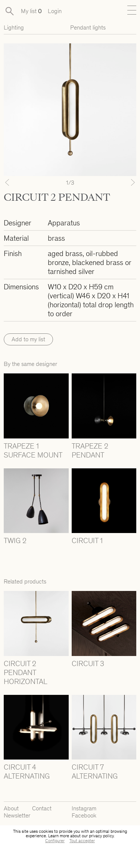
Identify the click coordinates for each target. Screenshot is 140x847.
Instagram (84, 808)
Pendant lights (88, 27)
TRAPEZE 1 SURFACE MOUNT (33, 450)
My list (31, 11)
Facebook (84, 815)
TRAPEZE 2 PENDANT (90, 450)
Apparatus (64, 222)
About (11, 808)
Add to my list (28, 339)
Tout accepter (82, 840)
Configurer (55, 840)
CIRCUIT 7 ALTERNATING (95, 771)
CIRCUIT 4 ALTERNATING (27, 771)
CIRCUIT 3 (88, 663)
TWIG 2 (15, 540)
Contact (42, 808)
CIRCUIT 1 (87, 540)
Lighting (14, 27)
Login (55, 11)
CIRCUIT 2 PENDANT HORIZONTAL (25, 672)
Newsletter (17, 815)
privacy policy (101, 835)
